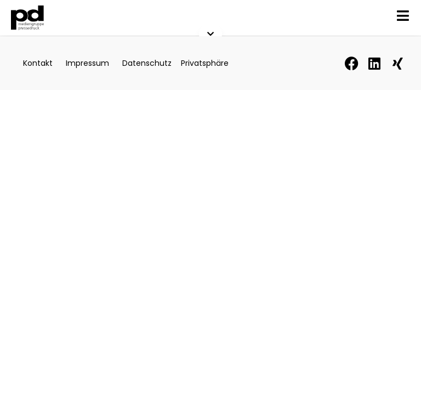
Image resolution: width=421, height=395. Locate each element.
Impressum (87, 63)
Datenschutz (147, 63)
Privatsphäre (205, 63)
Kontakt (38, 63)
